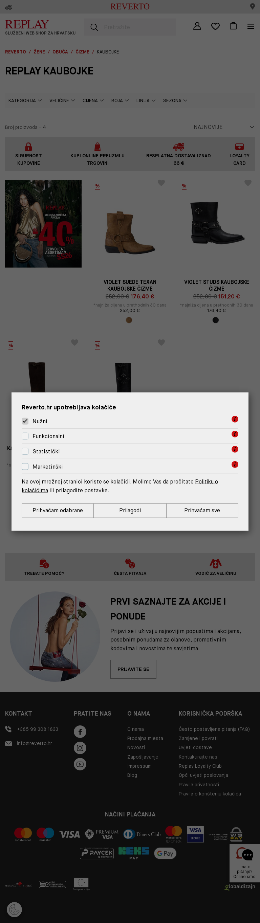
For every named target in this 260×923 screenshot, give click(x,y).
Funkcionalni (48, 436)
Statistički (46, 451)
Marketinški (47, 466)
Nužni (39, 421)
